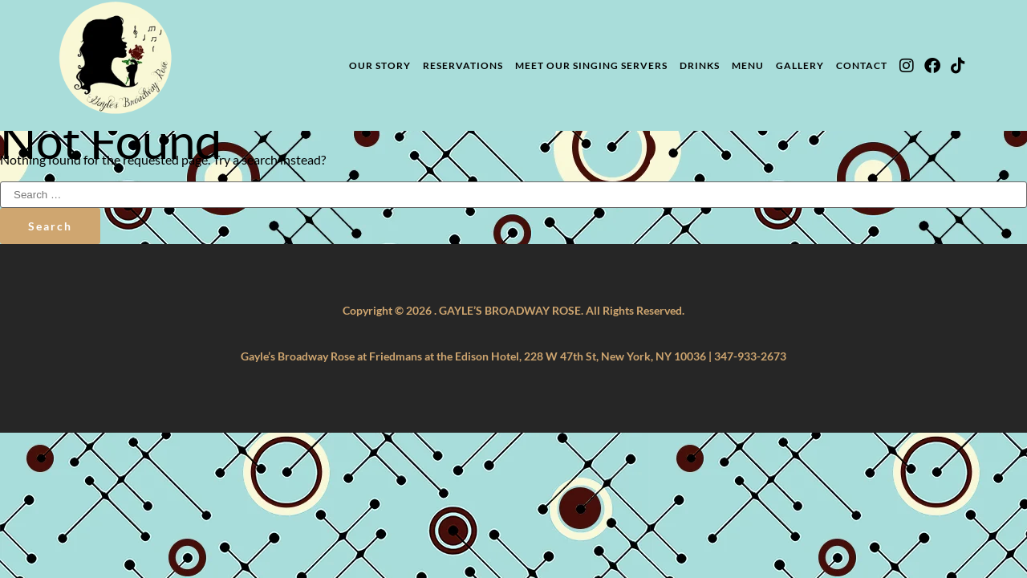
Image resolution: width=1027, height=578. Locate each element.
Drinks (700, 65)
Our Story (380, 65)
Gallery (800, 65)
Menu (748, 65)
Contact (861, 65)
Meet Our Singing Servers (591, 65)
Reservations (463, 65)
